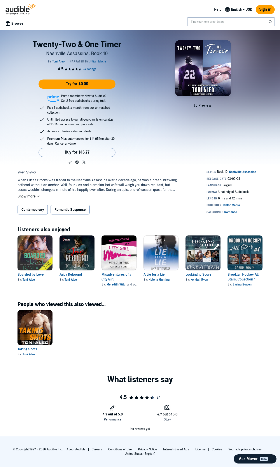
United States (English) (140, 454)
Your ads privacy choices (245, 449)
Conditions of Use (120, 449)
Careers (97, 449)
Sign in (265, 9)
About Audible (75, 449)
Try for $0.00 (77, 84)
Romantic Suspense (70, 210)
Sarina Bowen (242, 284)
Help (217, 9)
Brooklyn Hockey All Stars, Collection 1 (243, 277)
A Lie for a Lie (154, 274)
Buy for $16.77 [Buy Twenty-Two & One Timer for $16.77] (77, 152)
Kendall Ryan (199, 280)
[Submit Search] (271, 21)
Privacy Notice (147, 449)
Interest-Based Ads (176, 449)
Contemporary (32, 210)
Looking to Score (199, 274)
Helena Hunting (159, 280)
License (200, 449)
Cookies (217, 449)
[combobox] (231, 21)
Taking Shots (27, 349)
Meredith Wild (116, 284)
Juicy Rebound (71, 274)
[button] (70, 162)
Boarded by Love (31, 274)
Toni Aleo (29, 280)
